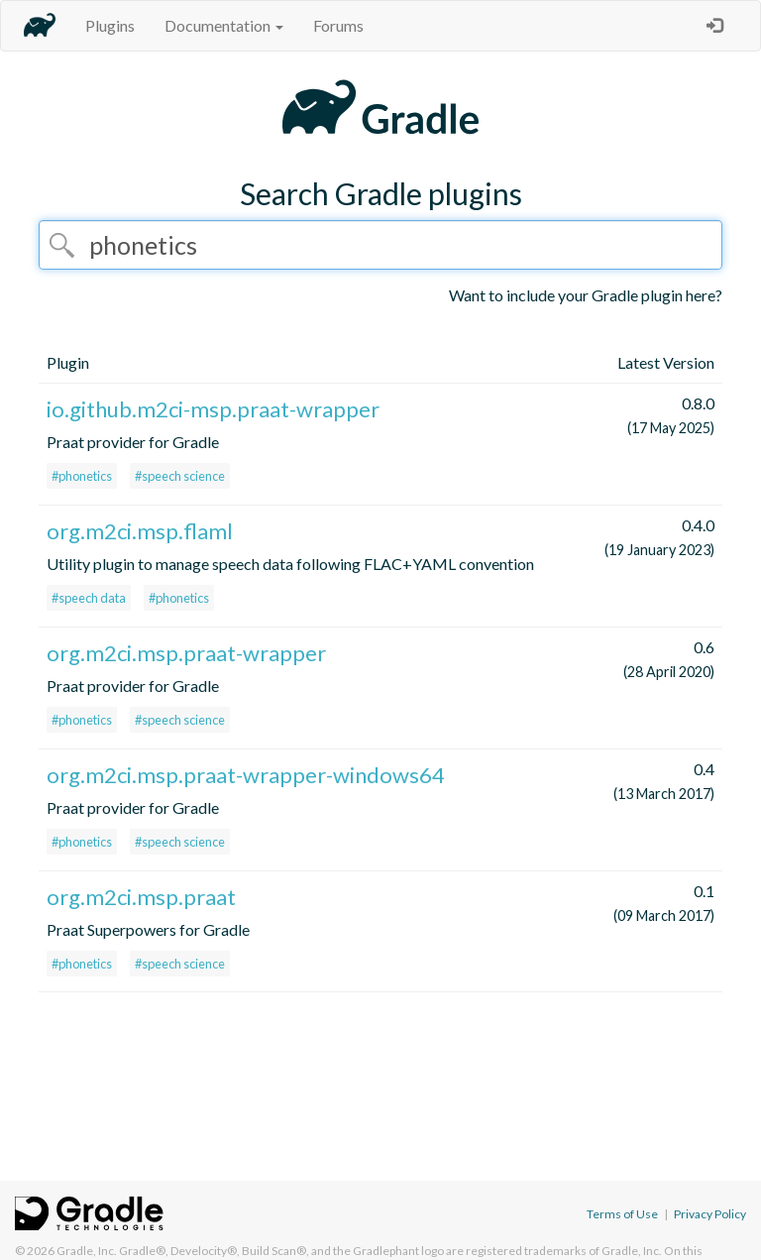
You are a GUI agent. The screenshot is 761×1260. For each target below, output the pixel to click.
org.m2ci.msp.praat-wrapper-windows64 (246, 774)
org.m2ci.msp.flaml (140, 530)
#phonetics (82, 476)
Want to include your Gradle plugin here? (585, 295)
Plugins (110, 25)
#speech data (89, 598)
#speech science (180, 476)
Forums (338, 25)
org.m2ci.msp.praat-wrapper (186, 652)
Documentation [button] (223, 25)
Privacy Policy (710, 1213)
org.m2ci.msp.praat (141, 896)
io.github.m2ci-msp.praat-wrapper (213, 409)
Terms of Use (622, 1213)
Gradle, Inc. (86, 1250)
